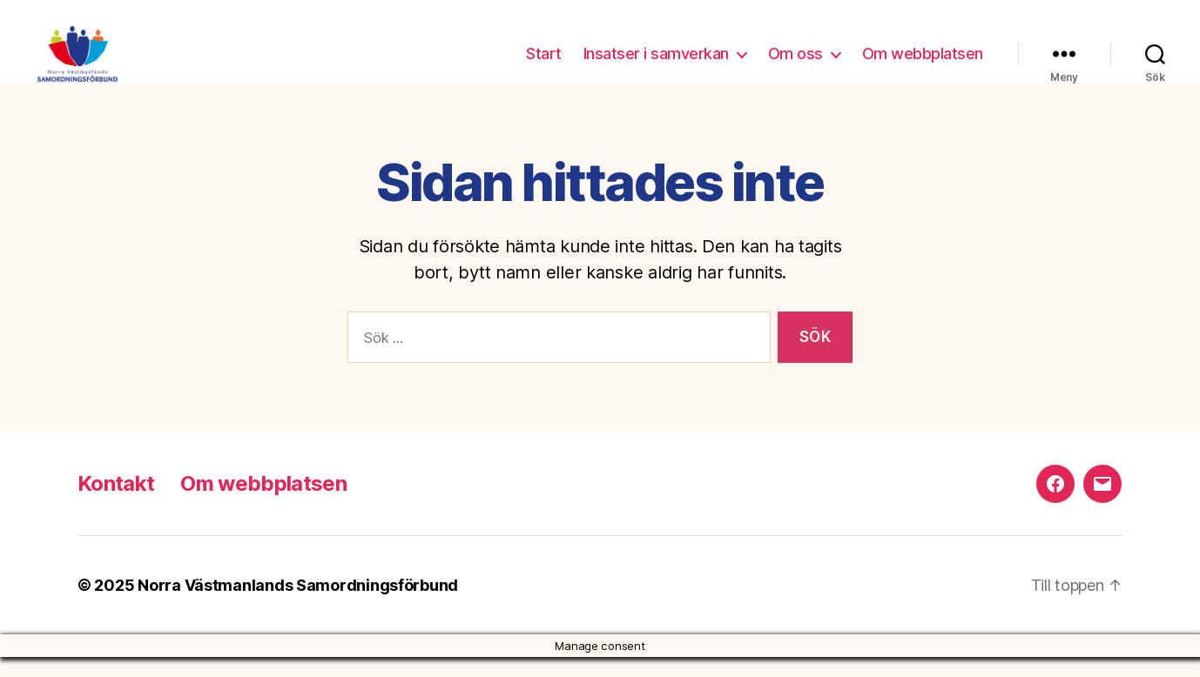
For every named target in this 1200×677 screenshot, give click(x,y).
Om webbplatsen (922, 64)
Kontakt (116, 503)
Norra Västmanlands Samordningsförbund (298, 605)
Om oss (795, 64)
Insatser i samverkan (656, 64)
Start (544, 64)
